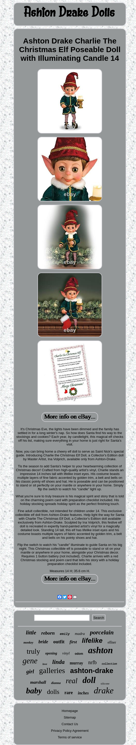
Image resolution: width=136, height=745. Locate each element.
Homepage (70, 711)
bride (43, 641)
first (73, 641)
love (45, 663)
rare (68, 692)
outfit (58, 641)
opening (51, 653)
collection (109, 664)
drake (103, 690)
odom (79, 653)
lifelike (92, 640)
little (31, 632)
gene (29, 660)
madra (80, 634)
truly (33, 651)
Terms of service (70, 737)
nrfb (92, 662)
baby (34, 690)
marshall (38, 682)
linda (58, 662)
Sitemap (70, 717)
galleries (52, 670)
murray (76, 663)
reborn (48, 633)
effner (112, 642)
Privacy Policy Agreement (69, 731)
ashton (100, 650)
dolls (53, 691)
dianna (56, 683)
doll (89, 680)
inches (83, 693)
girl (30, 671)
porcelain (102, 632)
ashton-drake (91, 671)
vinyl (66, 653)
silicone (105, 683)
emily (65, 634)
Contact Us (70, 724)
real (71, 681)
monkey (28, 642)
